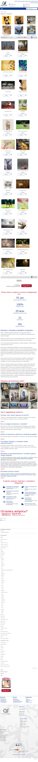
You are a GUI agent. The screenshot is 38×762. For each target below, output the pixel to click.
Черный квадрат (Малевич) (17, 701)
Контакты (26, 1)
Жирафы (2, 575)
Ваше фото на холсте (3, 735)
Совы (2, 583)
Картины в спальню (29, 700)
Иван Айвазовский (3, 701)
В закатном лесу (23, 269)
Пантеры (2, 609)
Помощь (16, 1)
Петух (2, 607)
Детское (2, 626)
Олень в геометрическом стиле (22, 170)
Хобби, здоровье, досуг (4, 546)
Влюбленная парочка (8, 131)
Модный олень (8, 190)
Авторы (2, 673)
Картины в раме (2, 736)
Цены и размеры (31, 1)
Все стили (34, 668)
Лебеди (2, 597)
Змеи (2, 566)
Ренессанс (2, 647)
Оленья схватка (8, 91)
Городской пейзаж (4, 628)
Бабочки (2, 559)
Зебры (2, 571)
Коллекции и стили (5, 640)
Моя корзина (4, 518)
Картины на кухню (29, 702)
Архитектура (3, 617)
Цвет (2, 675)
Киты (2, 568)
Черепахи (2, 580)
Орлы (2, 612)
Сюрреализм (3, 654)
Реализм (2, 652)
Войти (32, 2)
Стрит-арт (2, 663)
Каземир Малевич (3, 702)
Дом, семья (2, 624)
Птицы (2, 604)
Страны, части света (4, 544)
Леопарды (3, 599)
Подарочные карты (3, 740)
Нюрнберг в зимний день (23, 91)
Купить (6, 55)
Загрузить (6, 690)
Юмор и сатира (3, 547)
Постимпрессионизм (4, 661)
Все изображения (3, 737)
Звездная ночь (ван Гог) (17, 702)
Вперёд (19, 280)
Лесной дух (23, 111)
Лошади (2, 595)
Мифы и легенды (3, 539)
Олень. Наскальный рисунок (8, 269)
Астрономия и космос (4, 619)
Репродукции (2, 732)
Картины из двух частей (5, 664)
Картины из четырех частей (5, 666)
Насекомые (3, 600)
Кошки (2, 578)
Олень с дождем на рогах (22, 210)
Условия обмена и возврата (24, 726)
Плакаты (1, 733)
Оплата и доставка (21, 1)
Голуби (2, 563)
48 (25, 37)
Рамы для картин (3, 739)
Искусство (2, 614)
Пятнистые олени (8, 210)
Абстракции (28, 699)
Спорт (2, 556)
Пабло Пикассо (3, 700)
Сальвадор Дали (3, 699)
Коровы (2, 576)
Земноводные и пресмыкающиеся (7, 570)
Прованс (2, 656)
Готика (2, 649)
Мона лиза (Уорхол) (16, 700)
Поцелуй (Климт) (16, 699)
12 (23, 37)
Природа (2, 551)
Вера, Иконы (3, 616)
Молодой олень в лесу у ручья (23, 52)
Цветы (2, 549)
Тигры (2, 585)
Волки (2, 561)
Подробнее (26, 286)
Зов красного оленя (22, 190)
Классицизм (3, 651)
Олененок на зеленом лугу (22, 131)
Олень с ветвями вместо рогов (8, 249)
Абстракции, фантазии (4, 638)
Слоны (2, 588)
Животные (2, 558)
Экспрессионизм (3, 642)
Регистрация (36, 2)
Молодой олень (8, 170)
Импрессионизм (3, 644)
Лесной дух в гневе (8, 111)
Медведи (2, 590)
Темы (2, 537)
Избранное (3, 520)
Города (2, 629)
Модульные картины (3, 731)
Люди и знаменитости (4, 631)
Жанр (2, 669)
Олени (8, 52)
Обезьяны (3, 602)
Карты (2, 636)
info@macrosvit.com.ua (18, 515)
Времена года (3, 621)
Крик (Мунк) (15, 698)
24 (24, 37)
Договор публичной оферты (24, 751)
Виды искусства (4, 671)
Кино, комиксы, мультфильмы (6, 633)
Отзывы (36, 1)
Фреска (2, 659)
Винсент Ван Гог (3, 698)
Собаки (2, 587)
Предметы (2, 554)
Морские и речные (4, 592)
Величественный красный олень (22, 249)
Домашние (3, 573)
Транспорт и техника (4, 542)
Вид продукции (4, 535)
